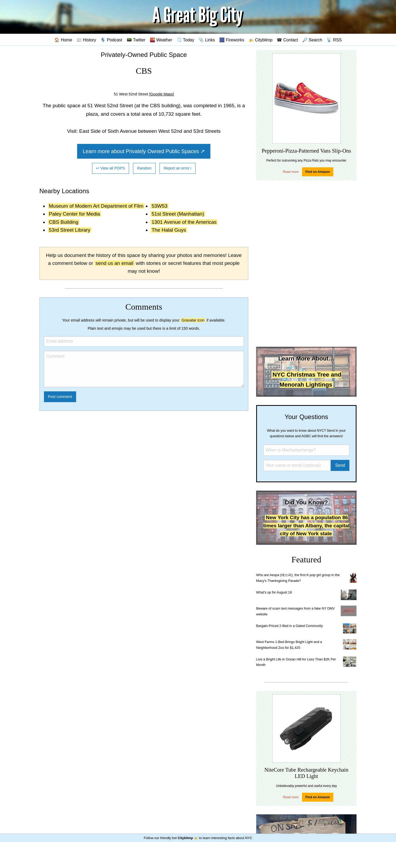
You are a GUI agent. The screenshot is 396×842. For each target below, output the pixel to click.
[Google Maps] (161, 94)
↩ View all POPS (110, 168)
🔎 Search (312, 39)
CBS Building (63, 222)
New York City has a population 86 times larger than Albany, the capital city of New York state (306, 525)
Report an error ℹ (178, 168)
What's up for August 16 (274, 592)
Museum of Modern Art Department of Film (96, 206)
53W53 (159, 206)
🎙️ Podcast (111, 39)
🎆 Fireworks (231, 39)
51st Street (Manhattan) (178, 214)
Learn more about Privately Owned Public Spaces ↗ (144, 151)
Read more (291, 172)
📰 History (86, 39)
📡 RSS (334, 39)
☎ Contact (287, 39)
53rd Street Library (69, 230)
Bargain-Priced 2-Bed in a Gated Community (289, 626)
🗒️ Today (185, 39)
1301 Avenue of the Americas (184, 222)
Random (144, 168)
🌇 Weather (161, 39)
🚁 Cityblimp (261, 39)
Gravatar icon (193, 320)
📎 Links (207, 39)
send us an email (114, 263)
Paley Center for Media (74, 214)
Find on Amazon (317, 172)
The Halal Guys (169, 230)
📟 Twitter (136, 39)
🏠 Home (63, 39)
